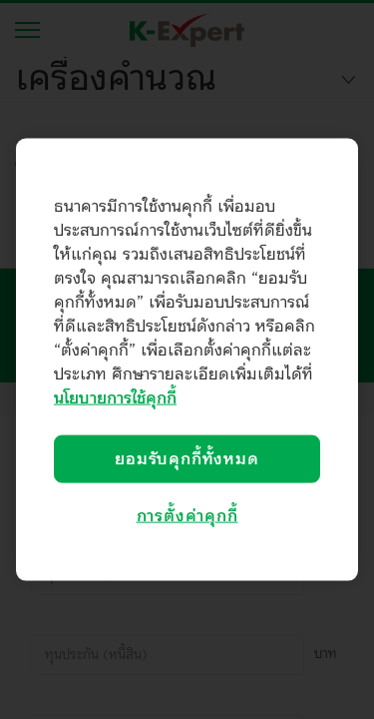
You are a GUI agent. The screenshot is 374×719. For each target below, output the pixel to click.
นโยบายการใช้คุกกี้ (115, 398)
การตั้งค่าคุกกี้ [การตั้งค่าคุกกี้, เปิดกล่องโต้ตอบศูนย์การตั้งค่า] (187, 516)
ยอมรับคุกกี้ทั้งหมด (186, 459)
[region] (187, 360)
